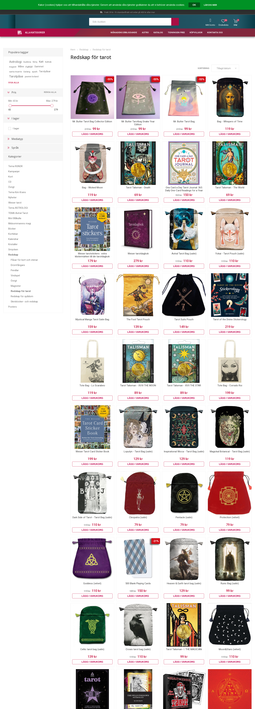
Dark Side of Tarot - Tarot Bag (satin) (92, 517)
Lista (249, 68)
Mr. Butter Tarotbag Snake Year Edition (138, 123)
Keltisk (48, 62)
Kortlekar (13, 233)
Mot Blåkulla (14, 218)
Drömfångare (18, 265)
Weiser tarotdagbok (138, 253)
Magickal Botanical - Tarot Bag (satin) (230, 451)
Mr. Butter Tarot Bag (184, 121)
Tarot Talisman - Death (138, 187)
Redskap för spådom (22, 296)
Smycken (13, 249)
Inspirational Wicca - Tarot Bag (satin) (184, 451)
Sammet (39, 66)
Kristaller (13, 244)
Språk (15, 147)
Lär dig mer (210, 5)
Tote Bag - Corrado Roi (229, 385)
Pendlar (15, 270)
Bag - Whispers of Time (229, 121)
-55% (110, 79)
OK (194, 5)
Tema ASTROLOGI (18, 207)
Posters (12, 306)
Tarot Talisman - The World (229, 187)
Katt (41, 61)
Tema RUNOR (15, 166)
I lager (15, 118)
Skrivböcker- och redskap (24, 301)
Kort (10, 176)
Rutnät (243, 68)
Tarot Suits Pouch (184, 319)
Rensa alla (50, 92)
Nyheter (12, 197)
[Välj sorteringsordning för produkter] (225, 68)
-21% (156, 541)
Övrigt (11, 187)
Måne (21, 66)
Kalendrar (13, 239)
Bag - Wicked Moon (92, 187)
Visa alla (13, 82)
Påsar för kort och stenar (24, 259)
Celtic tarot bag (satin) (92, 649)
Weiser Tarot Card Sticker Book (92, 451)
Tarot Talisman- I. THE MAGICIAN (184, 649)
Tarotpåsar (45, 71)
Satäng (26, 71)
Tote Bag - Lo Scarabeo (92, 385)
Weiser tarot (14, 202)
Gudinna (27, 62)
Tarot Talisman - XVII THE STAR (184, 385)
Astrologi (15, 62)
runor (29, 66)
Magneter (16, 285)
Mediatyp (17, 139)
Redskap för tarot (21, 291)
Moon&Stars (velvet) (230, 649)
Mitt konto (210, 25)
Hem (72, 49)
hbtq (35, 62)
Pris (14, 92)
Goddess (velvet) (92, 583)
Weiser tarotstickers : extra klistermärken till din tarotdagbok (92, 255)
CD (9, 181)
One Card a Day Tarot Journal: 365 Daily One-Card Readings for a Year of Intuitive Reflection (184, 190)
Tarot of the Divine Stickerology (230, 319)
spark (34, 71)
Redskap (13, 254)
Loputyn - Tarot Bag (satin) (138, 451)
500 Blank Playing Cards (138, 583)
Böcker (12, 228)
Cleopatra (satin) (138, 517)
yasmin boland (32, 76)
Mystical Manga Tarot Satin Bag (92, 319)
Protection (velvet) (230, 517)
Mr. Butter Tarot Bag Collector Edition (92, 121)
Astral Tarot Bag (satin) (184, 253)
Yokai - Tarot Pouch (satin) (229, 253)
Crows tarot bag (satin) (138, 649)
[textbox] (130, 22)
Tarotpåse (16, 76)
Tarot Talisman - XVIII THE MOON (138, 385)
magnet (12, 66)
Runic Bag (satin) (230, 583)
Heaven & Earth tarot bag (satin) (184, 583)
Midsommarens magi (19, 223)
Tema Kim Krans (17, 192)
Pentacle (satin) (184, 517)
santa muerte (15, 71)
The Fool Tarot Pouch (138, 319)
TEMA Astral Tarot (18, 213)
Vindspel (15, 275)
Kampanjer (14, 171)
